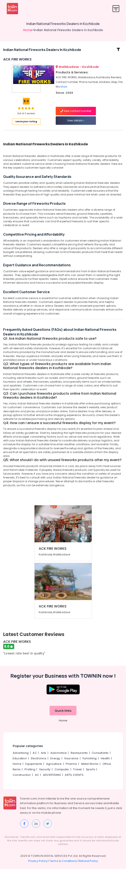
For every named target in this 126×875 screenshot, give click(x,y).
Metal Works (89, 770)
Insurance (71, 764)
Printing (30, 775)
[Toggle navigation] (115, 8)
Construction (22, 781)
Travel (77, 775)
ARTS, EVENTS (74, 781)
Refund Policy (88, 867)
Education (20, 764)
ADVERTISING (52, 781)
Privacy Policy (37, 867)
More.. (64, 90)
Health (105, 764)
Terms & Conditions (63, 867)
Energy (55, 764)
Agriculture (54, 770)
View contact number (75, 114)
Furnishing (90, 764)
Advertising (21, 759)
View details (76, 123)
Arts (43, 759)
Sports (90, 775)
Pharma (71, 770)
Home (27, 30)
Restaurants (79, 759)
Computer (62, 775)
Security (45, 775)
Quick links (63, 716)
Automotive (58, 759)
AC (35, 759)
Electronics (38, 764)
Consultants (100, 759)
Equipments (33, 770)
